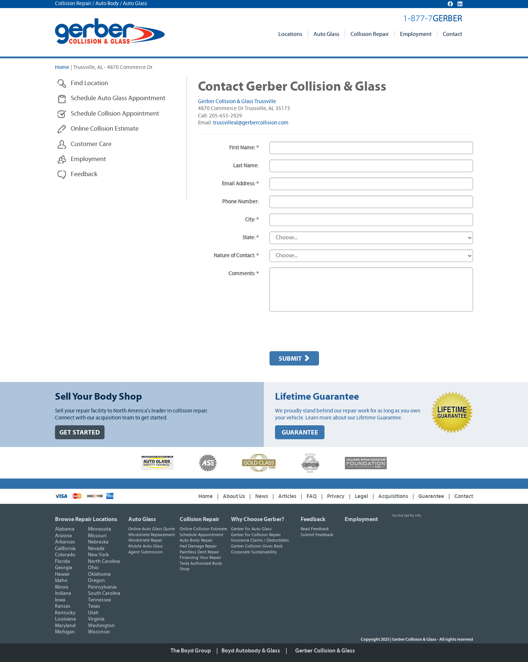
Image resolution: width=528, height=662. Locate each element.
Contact (452, 34)
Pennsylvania (102, 587)
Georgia (63, 567)
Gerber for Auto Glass (251, 529)
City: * (251, 219)
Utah (93, 612)
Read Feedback (315, 529)
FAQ (312, 496)
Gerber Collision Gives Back (257, 546)
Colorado (65, 554)
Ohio (93, 567)
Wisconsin (99, 631)
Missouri (97, 535)
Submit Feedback (317, 534)
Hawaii (62, 574)
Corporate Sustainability (254, 552)
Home (62, 67)
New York (98, 554)
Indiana (63, 593)
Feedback (313, 519)
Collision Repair (370, 34)
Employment (416, 34)
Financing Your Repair (200, 557)
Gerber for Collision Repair (256, 534)
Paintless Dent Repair (199, 552)
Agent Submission (145, 552)
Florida (62, 561)
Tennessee (99, 600)
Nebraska (98, 542)
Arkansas (65, 542)
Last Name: (245, 165)
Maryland (65, 625)
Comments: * (243, 273)
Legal (361, 496)
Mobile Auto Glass (145, 546)
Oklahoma (99, 574)
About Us (234, 496)
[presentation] (325, 331)
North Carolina (104, 561)
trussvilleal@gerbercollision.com (251, 123)
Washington (101, 625)
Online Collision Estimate (203, 529)
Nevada (96, 548)
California (65, 548)
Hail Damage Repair (198, 546)
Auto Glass (326, 34)
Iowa (60, 600)
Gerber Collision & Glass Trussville (237, 101)
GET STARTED (79, 432)
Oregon (96, 580)
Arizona (63, 535)
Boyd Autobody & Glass (250, 650)
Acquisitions (393, 496)
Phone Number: (240, 201)
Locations (290, 34)
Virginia (96, 619)
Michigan (65, 631)
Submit (294, 358)
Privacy (336, 496)
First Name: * (243, 147)
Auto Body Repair (196, 540)
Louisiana (65, 619)
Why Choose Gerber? (257, 519)
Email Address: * (240, 183)
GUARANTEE (300, 432)
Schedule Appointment (201, 534)
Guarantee (431, 496)
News (261, 496)
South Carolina (104, 593)
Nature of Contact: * (236, 255)
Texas (94, 606)
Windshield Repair (145, 540)
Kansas (62, 606)
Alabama (64, 529)
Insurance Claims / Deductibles (260, 540)
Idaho (61, 580)
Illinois (62, 587)
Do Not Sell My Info (406, 515)
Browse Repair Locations (86, 519)
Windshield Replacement (151, 534)
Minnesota (99, 529)
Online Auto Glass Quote (151, 529)
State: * (250, 237)
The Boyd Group (190, 650)
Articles (287, 496)
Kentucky (65, 612)
